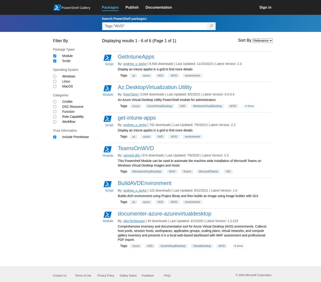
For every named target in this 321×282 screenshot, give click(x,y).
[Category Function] (54, 111)
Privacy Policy (106, 275)
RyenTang (130, 94)
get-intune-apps (137, 118)
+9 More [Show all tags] (238, 246)
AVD (160, 75)
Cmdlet (67, 101)
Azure (135, 106)
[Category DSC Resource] (54, 106)
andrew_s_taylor (135, 64)
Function (68, 111)
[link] (114, 8)
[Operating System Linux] (54, 81)
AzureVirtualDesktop (159, 106)
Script (66, 61)
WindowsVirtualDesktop (207, 106)
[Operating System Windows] (54, 76)
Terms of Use (83, 275)
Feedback (148, 275)
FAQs (167, 275)
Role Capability (73, 116)
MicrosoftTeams (208, 171)
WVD (174, 75)
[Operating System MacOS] (54, 86)
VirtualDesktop (202, 246)
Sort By (245, 40)
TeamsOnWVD (136, 148)
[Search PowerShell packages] (211, 26)
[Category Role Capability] (54, 116)
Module (67, 56)
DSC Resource (73, 106)
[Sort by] (262, 40)
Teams (187, 171)
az (133, 75)
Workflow (68, 121)
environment (192, 75)
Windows (68, 76)
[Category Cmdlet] (54, 101)
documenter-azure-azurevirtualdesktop (164, 213)
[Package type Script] (54, 60)
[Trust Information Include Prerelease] (54, 137)
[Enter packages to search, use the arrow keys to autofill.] (154, 26)
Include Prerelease (75, 137)
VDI (228, 171)
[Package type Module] (54, 55)
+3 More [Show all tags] (249, 106)
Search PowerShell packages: (124, 19)
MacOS (67, 86)
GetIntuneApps (136, 57)
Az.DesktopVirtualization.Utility (155, 87)
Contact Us (59, 275)
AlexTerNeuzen (134, 221)
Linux (66, 81)
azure (146, 75)
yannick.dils (131, 155)
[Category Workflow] (54, 121)
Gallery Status (128, 275)
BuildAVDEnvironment (145, 183)
